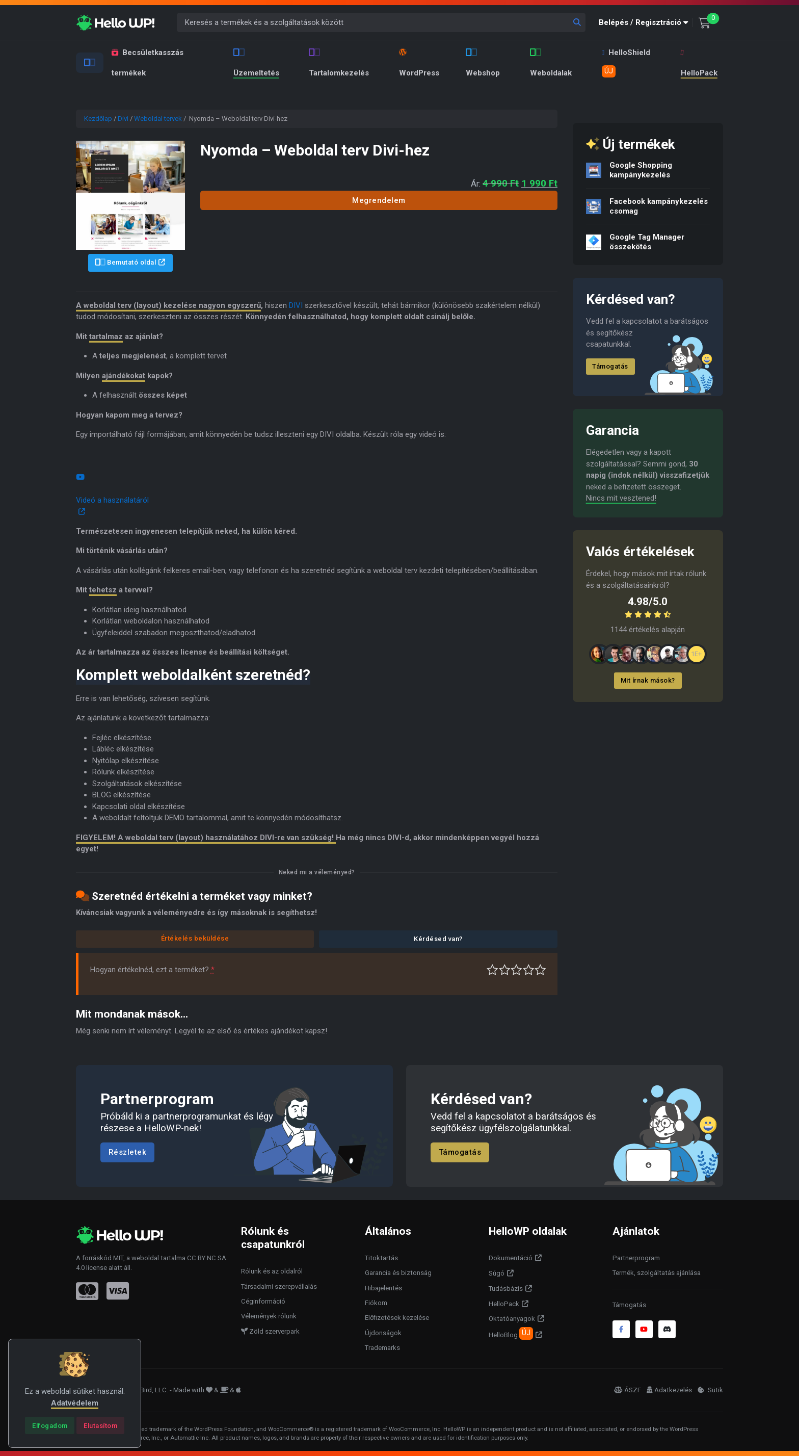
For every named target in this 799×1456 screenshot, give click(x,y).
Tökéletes (540, 970)
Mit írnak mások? (648, 680)
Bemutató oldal (125, 262)
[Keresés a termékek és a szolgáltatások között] (381, 23)
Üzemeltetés (256, 62)
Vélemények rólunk (269, 1316)
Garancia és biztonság (398, 1273)
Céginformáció (263, 1301)
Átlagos (516, 970)
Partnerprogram (636, 1258)
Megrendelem (379, 200)
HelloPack (697, 63)
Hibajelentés (383, 1288)
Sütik (710, 1390)
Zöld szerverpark (270, 1331)
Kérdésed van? (438, 939)
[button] (646, 23)
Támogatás (610, 366)
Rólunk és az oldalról (272, 1271)
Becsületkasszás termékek (147, 62)
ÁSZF (627, 1390)
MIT (118, 1258)
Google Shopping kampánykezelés (640, 170)
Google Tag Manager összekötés (646, 241)
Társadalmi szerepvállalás (279, 1286)
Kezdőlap (98, 118)
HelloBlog (511, 1333)
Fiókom (376, 1303)
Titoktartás (381, 1258)
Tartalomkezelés (339, 62)
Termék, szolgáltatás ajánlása (656, 1273)
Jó (529, 970)
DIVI (296, 305)
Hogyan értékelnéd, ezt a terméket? (152, 969)
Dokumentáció (510, 1258)
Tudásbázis (506, 1288)
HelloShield (626, 62)
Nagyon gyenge (492, 970)
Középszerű (505, 970)
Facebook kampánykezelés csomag (658, 206)
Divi (123, 118)
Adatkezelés (669, 1390)
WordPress (419, 62)
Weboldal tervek (158, 118)
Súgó (496, 1273)
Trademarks (382, 1347)
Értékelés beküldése (195, 938)
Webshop (483, 62)
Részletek (128, 1152)
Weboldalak (551, 62)
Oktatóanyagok (512, 1318)
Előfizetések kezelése (397, 1317)
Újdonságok (383, 1333)
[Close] (49, 1425)
